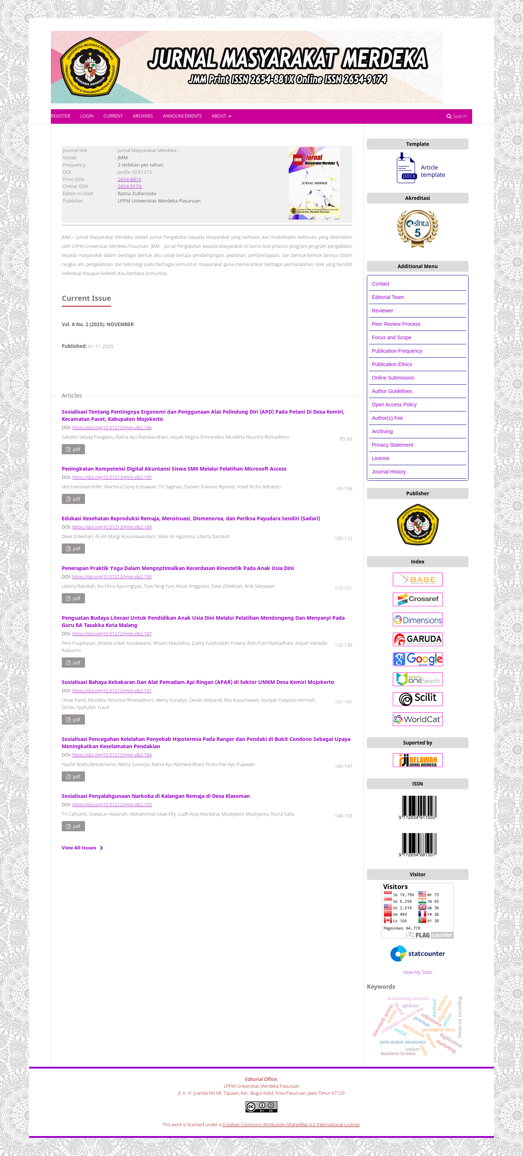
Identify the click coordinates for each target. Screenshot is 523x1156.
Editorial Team (388, 297)
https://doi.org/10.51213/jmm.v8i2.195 (111, 477)
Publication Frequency (397, 351)
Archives (143, 116)
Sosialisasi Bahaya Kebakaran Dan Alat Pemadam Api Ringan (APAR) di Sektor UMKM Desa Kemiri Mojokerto (198, 682)
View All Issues (79, 847)
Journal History (389, 472)
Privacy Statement (392, 445)
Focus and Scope (391, 337)
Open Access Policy (394, 404)
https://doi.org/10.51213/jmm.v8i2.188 (111, 527)
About (219, 116)
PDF (76, 449)
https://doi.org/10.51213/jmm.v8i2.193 (111, 805)
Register (60, 116)
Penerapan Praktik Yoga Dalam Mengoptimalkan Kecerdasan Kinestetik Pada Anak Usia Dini (178, 568)
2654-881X (129, 179)
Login (87, 116)
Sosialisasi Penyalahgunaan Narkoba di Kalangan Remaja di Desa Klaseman (156, 795)
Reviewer (382, 310)
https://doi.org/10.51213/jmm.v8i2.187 (111, 634)
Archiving (382, 431)
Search (457, 116)
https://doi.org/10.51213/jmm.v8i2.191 (111, 691)
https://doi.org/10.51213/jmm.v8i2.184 (111, 755)
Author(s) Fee (387, 418)
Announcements (182, 116)
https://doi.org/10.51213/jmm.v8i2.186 (111, 428)
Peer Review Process (396, 324)
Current (113, 116)
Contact (380, 284)
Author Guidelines (392, 391)
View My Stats (417, 972)
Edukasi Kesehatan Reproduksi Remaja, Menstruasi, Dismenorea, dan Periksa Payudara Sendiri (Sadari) (191, 518)
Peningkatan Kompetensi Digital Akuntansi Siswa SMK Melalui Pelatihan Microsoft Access (174, 468)
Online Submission (393, 378)
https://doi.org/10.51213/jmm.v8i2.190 (111, 577)
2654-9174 (130, 186)
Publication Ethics (392, 364)
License (380, 458)
